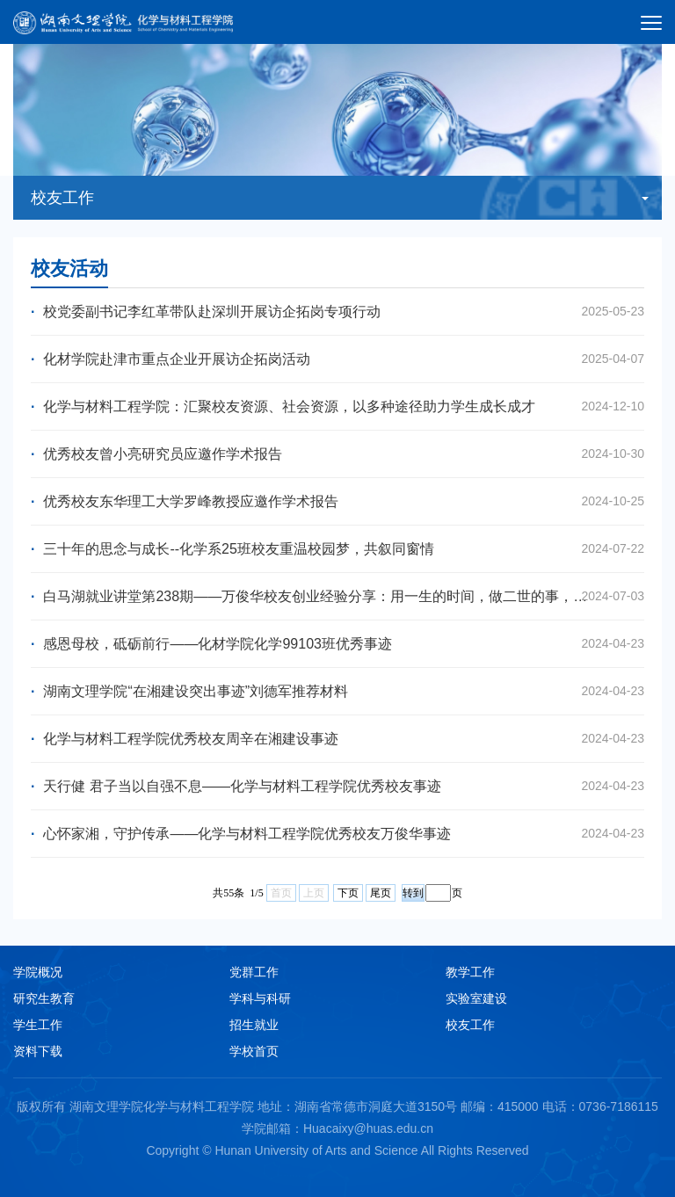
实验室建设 (476, 998)
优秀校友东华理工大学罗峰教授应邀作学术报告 (337, 501)
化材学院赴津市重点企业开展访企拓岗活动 (337, 359)
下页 (348, 893)
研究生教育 (44, 998)
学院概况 (37, 972)
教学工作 (470, 972)
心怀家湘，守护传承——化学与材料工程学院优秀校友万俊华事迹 (337, 833)
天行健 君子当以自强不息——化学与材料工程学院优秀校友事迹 (337, 786)
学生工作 (37, 1025)
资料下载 (37, 1051)
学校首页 (254, 1051)
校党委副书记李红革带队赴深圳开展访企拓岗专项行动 (337, 311)
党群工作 (254, 972)
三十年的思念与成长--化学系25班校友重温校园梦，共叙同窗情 (337, 549)
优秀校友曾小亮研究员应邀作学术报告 (337, 454)
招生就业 (254, 1025)
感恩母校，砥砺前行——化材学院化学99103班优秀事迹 (337, 643)
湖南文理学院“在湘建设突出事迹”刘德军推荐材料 (337, 691)
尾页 (380, 893)
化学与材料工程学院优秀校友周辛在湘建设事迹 (337, 738)
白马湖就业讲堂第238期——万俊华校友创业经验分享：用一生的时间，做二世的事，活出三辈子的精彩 (337, 596)
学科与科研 (260, 998)
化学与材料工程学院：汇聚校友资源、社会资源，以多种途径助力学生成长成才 (337, 406)
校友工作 (470, 1025)
